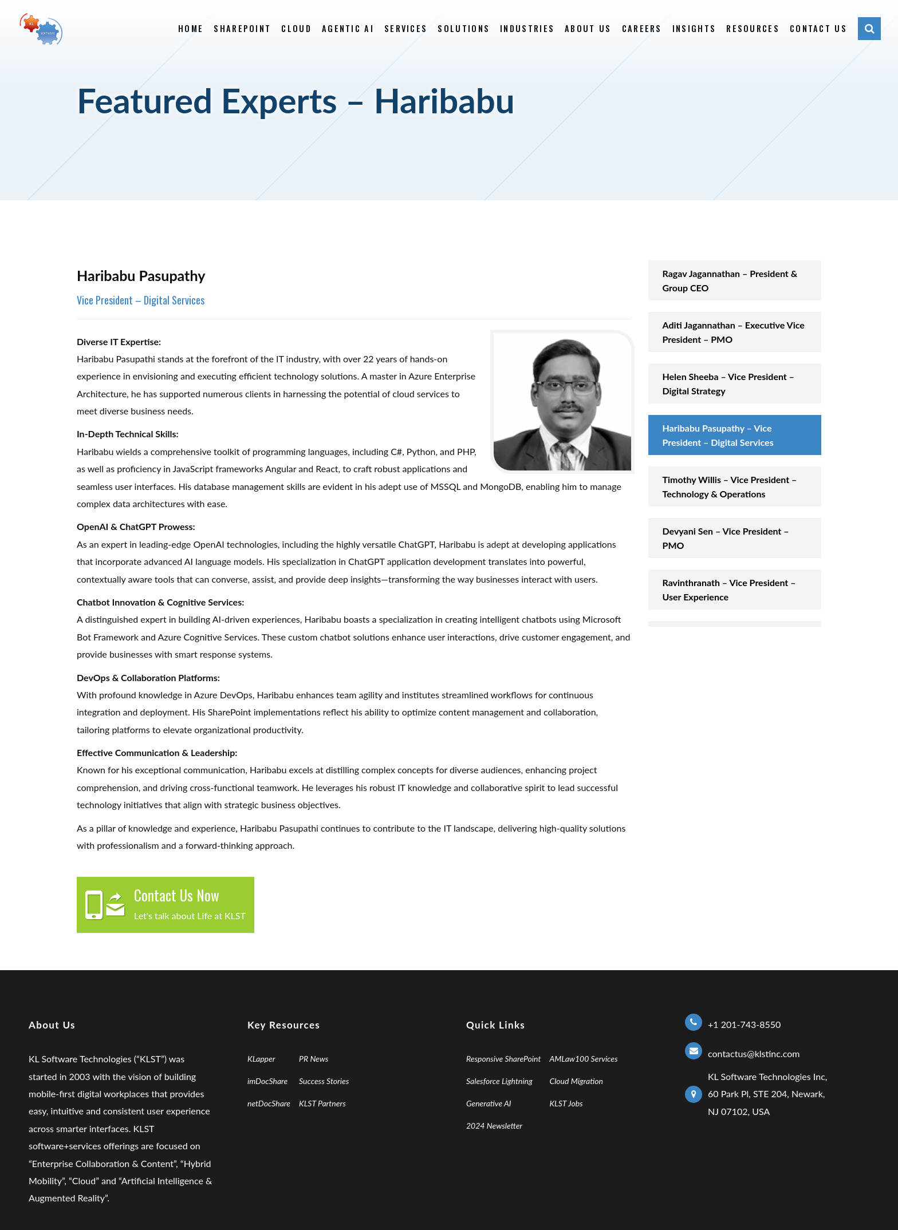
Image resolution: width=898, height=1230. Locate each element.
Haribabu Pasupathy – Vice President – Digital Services (718, 435)
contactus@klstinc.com (753, 1053)
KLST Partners (322, 1103)
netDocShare (268, 1103)
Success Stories (324, 1081)
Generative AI (488, 1103)
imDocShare (267, 1081)
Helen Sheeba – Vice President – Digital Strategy (728, 383)
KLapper (261, 1058)
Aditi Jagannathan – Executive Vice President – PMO (734, 332)
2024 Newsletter (494, 1125)
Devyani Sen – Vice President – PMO (726, 538)
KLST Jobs (565, 1103)
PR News (313, 1058)
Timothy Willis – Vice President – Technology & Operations (730, 486)
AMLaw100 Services (583, 1058)
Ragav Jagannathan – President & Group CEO (730, 280)
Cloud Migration (576, 1081)
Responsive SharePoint (503, 1058)
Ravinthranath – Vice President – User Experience (729, 589)
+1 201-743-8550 (744, 1024)
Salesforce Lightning (499, 1081)
